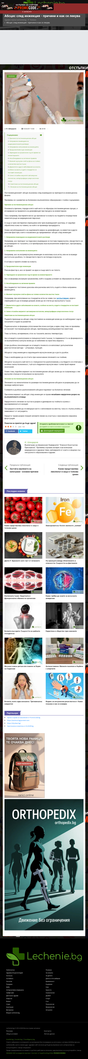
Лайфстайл (10, 993)
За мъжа (9, 976)
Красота (48, 990)
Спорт (48, 998)
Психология (50, 1004)
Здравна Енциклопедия (14, 973)
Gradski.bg (9, 1039)
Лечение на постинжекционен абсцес (23, 187)
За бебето (9, 978)
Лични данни (49, 1034)
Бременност (50, 981)
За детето (49, 976)
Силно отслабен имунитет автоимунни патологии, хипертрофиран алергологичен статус (23, 178)
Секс (47, 987)
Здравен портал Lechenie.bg (15, 20)
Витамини (9, 1010)
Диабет (48, 996)
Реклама (9, 1031)
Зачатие (9, 981)
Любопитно (10, 970)
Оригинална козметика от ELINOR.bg (20, 726)
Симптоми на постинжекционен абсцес (24, 184)
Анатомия (9, 1007)
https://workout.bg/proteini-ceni (18, 720)
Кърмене (49, 984)
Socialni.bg (18, 1039)
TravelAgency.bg (29, 1039)
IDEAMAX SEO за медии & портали (18, 1053)
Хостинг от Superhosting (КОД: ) (49, 1053)
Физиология (50, 1007)
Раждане (9, 984)
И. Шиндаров (11, 129)
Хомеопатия (50, 993)
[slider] (10, 426)
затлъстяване (63, 298)
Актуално (49, 1010)
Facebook (10, 431)
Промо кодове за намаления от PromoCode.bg (23, 717)
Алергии (9, 998)
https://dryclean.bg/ (14, 723)
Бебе (8, 987)
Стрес (8, 1004)
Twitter (24, 431)
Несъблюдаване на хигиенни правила (23, 158)
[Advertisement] (44, 47)
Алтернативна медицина (15, 990)
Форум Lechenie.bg (13, 1013)
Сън (47, 1001)
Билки (8, 1001)
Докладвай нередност (52, 430)
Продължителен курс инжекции (20, 150)
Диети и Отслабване (53, 978)
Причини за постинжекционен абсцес (22, 138)
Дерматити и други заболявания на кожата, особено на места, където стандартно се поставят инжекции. (24, 170)
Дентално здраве (12, 996)
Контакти (47, 1031)
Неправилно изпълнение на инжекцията (23, 147)
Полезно (33, 20)
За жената (49, 973)
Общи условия (12, 1034)
